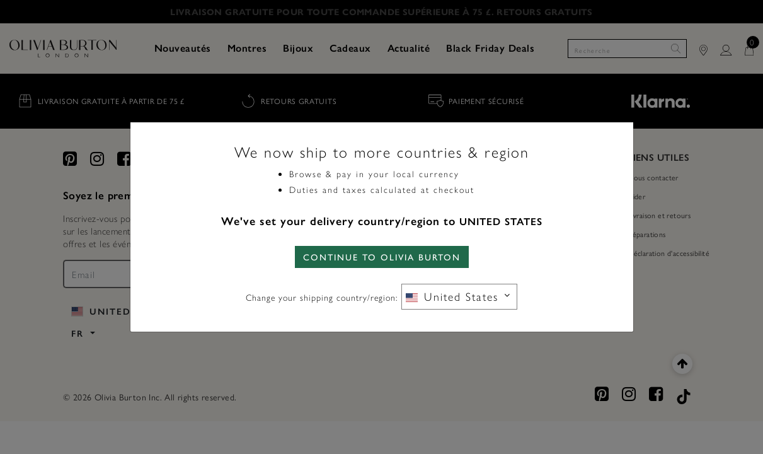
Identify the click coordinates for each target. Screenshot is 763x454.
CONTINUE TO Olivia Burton (382, 256)
